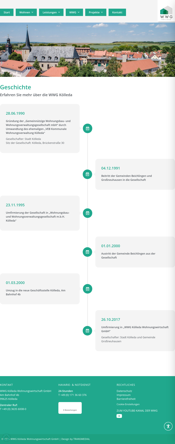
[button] (6, 437)
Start (7, 12)
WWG (74, 12)
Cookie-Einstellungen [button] (128, 404)
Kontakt (117, 12)
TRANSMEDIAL (81, 439)
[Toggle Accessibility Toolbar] (168, 426)
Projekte (96, 12)
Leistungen (51, 12)
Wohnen (26, 12)
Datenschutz (124, 391)
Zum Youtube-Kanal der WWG (137, 410)
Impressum (124, 395)
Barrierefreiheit (126, 399)
